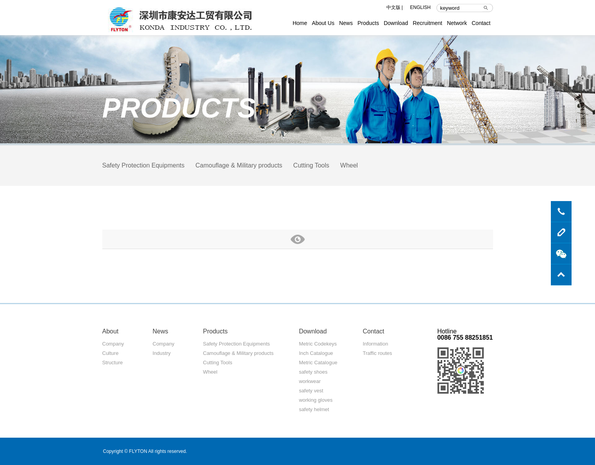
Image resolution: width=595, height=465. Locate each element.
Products (368, 23)
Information (375, 344)
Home (300, 23)
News (346, 23)
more (297, 239)
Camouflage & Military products (238, 165)
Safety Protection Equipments (143, 165)
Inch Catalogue (316, 353)
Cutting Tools (311, 165)
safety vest (311, 391)
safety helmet (314, 409)
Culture (110, 353)
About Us (323, 23)
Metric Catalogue (318, 362)
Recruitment (427, 23)
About (110, 331)
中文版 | (394, 7)
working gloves (315, 400)
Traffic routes (377, 353)
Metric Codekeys (318, 344)
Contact (481, 23)
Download (396, 23)
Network (457, 23)
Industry (162, 353)
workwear (310, 381)
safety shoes (313, 372)
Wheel (349, 165)
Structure (112, 362)
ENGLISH (420, 7)
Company (113, 344)
